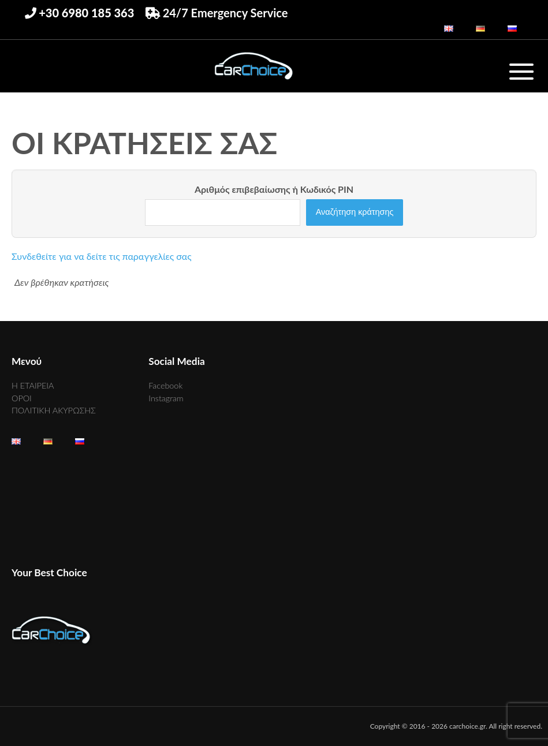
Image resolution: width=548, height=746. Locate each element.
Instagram (165, 398)
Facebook (165, 385)
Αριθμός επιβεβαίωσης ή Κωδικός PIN (274, 189)
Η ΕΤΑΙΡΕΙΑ (33, 385)
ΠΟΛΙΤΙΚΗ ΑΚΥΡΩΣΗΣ (54, 410)
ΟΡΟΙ (22, 398)
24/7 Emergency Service (217, 13)
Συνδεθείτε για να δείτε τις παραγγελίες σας (102, 256)
